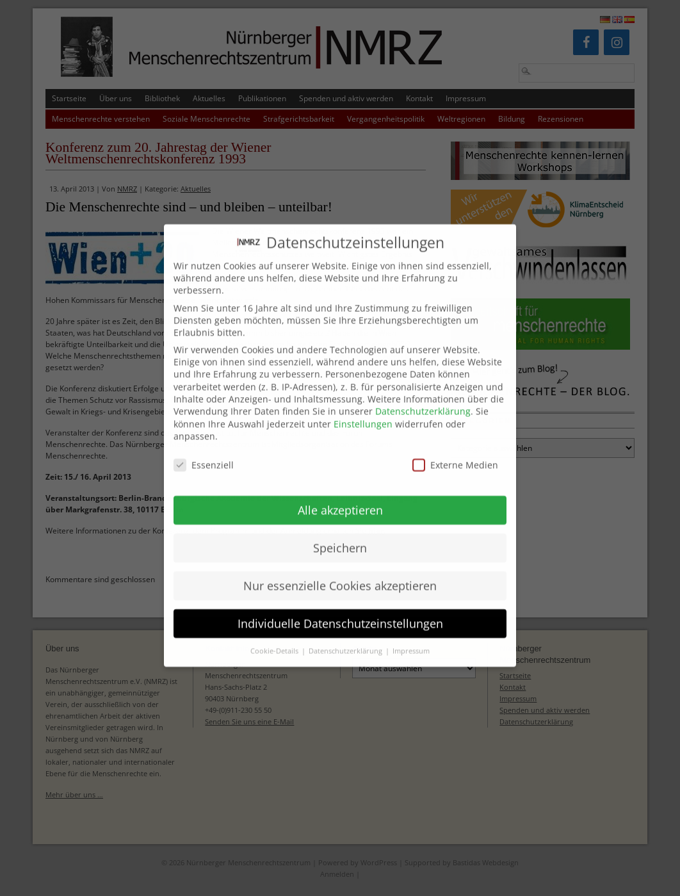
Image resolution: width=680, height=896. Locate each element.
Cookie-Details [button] (275, 635)
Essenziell (204, 450)
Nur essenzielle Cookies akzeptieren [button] (340, 570)
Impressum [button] (411, 635)
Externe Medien (455, 450)
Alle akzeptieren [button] (340, 494)
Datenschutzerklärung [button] (346, 635)
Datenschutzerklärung (423, 396)
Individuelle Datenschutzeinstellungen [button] (340, 607)
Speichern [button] (340, 532)
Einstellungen (363, 409)
